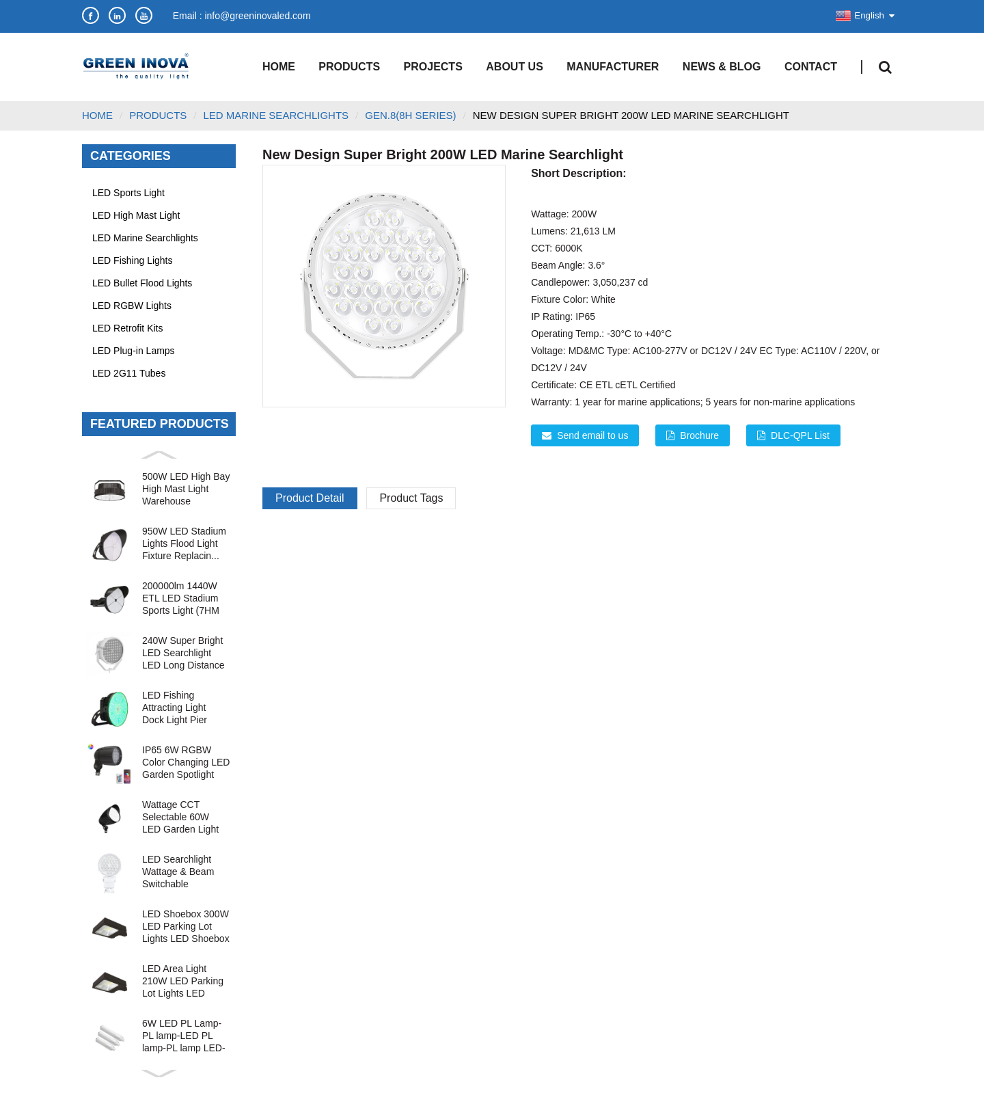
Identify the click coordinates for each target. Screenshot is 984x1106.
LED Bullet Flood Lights (142, 283)
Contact (810, 66)
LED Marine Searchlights (145, 237)
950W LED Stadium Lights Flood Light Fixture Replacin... (184, 543)
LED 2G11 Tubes (128, 373)
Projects (433, 66)
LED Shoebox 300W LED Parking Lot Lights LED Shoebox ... (186, 926)
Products (349, 66)
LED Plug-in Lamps (133, 350)
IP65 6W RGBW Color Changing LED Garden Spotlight (186, 762)
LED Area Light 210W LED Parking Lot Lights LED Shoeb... (182, 981)
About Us (514, 66)
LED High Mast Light (136, 215)
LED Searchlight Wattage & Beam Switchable (178, 871)
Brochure (699, 435)
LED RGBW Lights (132, 305)
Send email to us (592, 435)
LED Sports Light (128, 192)
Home (278, 66)
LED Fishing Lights (132, 260)
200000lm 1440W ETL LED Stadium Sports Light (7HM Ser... (180, 598)
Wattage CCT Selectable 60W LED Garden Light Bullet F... (180, 817)
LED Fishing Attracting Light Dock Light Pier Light (174, 708)
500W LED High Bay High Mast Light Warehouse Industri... (186, 489)
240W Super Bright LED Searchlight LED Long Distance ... (183, 653)
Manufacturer (612, 66)
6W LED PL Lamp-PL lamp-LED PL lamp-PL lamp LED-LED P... (184, 1036)
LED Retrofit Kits (127, 328)
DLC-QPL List (800, 435)
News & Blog (722, 66)
